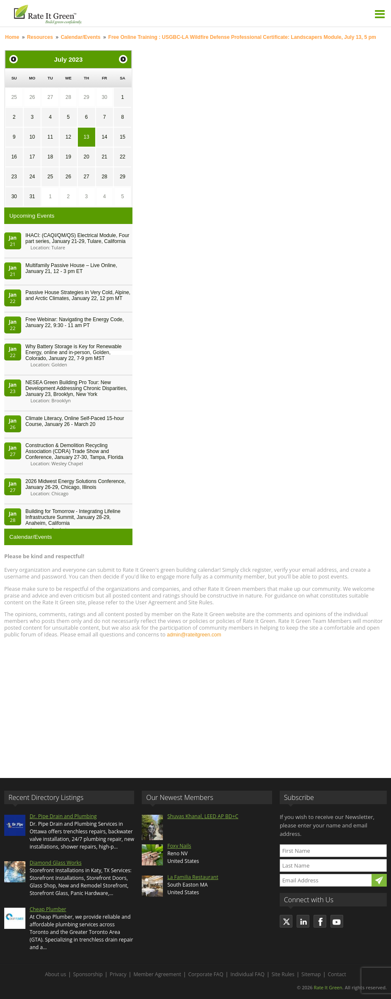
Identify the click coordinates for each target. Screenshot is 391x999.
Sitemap (311, 974)
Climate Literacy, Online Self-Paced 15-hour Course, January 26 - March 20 (74, 421)
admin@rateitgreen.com (194, 635)
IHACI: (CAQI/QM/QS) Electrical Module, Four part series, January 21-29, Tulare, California (77, 238)
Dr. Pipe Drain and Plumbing (63, 816)
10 (32, 137)
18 (50, 157)
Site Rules (283, 974)
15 (122, 137)
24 (32, 177)
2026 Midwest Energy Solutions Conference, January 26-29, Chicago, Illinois (75, 484)
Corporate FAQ (205, 974)
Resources (40, 37)
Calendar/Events (80, 37)
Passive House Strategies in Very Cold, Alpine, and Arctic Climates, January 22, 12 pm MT (77, 295)
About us (55, 974)
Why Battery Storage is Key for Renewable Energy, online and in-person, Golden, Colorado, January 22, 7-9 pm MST (73, 352)
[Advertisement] (195, 704)
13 (86, 137)
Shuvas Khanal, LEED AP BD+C (202, 816)
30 (104, 97)
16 (14, 157)
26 (32, 97)
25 (14, 97)
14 (104, 137)
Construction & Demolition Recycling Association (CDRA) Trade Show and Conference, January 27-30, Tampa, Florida (74, 451)
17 (32, 157)
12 (68, 137)
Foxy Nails (179, 845)
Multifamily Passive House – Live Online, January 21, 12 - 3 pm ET (71, 268)
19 (68, 157)
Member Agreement (157, 974)
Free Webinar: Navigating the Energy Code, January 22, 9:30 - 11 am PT (74, 322)
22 (122, 157)
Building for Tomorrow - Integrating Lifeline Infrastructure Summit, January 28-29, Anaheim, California (73, 517)
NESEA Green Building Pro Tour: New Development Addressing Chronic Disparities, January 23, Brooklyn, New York (76, 388)
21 (104, 157)
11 (50, 137)
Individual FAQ (247, 974)
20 (86, 157)
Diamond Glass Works (56, 862)
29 (86, 97)
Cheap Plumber (48, 909)
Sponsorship (88, 974)
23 (14, 177)
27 (50, 97)
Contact (337, 974)
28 (68, 97)
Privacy (118, 974)
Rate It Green (328, 987)
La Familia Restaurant (192, 877)
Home (12, 37)
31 (32, 196)
